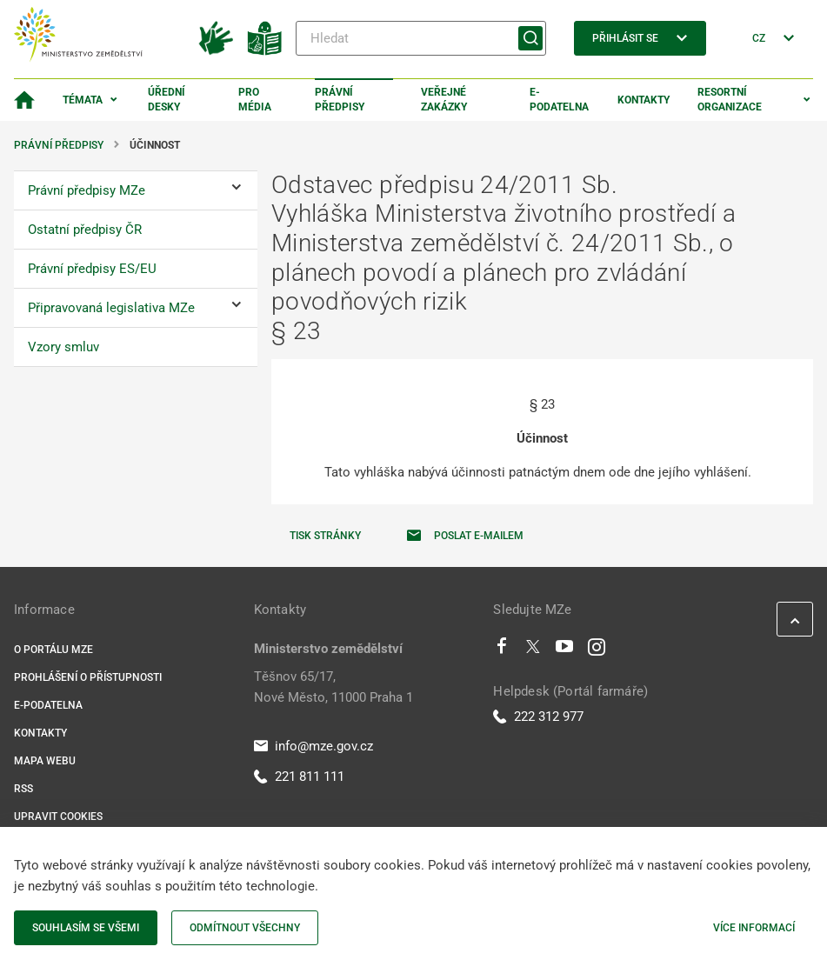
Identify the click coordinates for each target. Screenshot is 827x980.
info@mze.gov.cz (313, 746)
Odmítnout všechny (245, 928)
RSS (23, 789)
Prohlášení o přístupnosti (88, 677)
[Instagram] (596, 650)
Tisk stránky (325, 536)
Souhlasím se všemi (85, 928)
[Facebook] (501, 650)
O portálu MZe (53, 649)
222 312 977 (538, 716)
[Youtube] (565, 650)
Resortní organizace (729, 99)
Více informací (754, 928)
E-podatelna (559, 99)
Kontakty (643, 100)
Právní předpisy (339, 99)
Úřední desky (166, 99)
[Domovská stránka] (24, 100)
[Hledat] (421, 38)
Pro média (254, 99)
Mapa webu (45, 761)
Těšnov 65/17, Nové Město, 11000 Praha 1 (333, 687)
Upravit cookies (58, 816)
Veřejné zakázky (444, 99)
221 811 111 (299, 776)
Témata (83, 100)
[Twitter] (533, 650)
